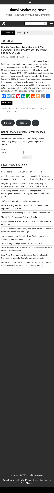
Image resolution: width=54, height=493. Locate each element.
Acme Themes (27, 483)
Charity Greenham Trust (34, 109)
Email (3, 149)
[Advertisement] (26, 310)
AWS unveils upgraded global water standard (20, 201)
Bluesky (8, 122)
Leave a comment (12, 111)
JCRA (45, 109)
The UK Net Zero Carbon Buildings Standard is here (23, 217)
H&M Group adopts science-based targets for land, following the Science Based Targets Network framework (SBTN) (25, 193)
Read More (6, 103)
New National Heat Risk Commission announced (21, 171)
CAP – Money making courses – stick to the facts (21, 243)
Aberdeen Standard (18, 109)
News (5, 109)
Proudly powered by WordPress (17, 480)
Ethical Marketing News (27, 10)
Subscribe (27, 157)
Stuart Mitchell (23, 57)
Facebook (23, 122)
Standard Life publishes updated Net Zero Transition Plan (25, 212)
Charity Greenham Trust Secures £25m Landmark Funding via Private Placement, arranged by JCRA (24, 50)
